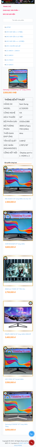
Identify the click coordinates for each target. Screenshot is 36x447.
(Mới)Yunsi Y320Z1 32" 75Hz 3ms (15, 289)
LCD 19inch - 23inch (12, 51)
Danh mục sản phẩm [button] (10, 10)
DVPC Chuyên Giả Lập (13, 46)
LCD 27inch (9, 60)
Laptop (8, 27)
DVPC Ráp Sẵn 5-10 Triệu (14, 37)
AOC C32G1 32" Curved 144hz (14, 379)
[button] (5, 79)
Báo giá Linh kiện (9, 14)
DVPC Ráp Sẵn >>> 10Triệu (14, 41)
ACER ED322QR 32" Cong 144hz (15, 244)
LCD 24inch (9, 55)
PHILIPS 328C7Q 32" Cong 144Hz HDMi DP (18, 334)
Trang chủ (7, 7)
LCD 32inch (9, 65)
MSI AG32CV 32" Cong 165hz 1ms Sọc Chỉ (18, 199)
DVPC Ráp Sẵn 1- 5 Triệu (14, 32)
